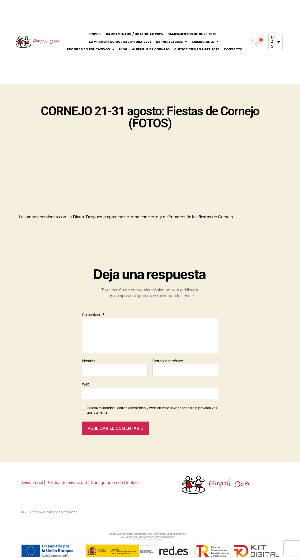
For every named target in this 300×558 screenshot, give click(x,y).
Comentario (93, 315)
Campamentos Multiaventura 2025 (120, 42)
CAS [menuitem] (272, 42)
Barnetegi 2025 (171, 42)
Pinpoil (95, 34)
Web (86, 384)
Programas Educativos (90, 49)
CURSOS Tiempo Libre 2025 (196, 49)
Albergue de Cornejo (151, 49)
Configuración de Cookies (115, 482)
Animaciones (204, 42)
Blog (123, 49)
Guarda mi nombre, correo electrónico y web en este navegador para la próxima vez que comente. (152, 410)
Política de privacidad (66, 482)
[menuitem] (275, 42)
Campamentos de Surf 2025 (191, 34)
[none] (275, 42)
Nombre (88, 361)
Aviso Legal (32, 482)
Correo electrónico (167, 361)
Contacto (233, 49)
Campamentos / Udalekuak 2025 (134, 34)
